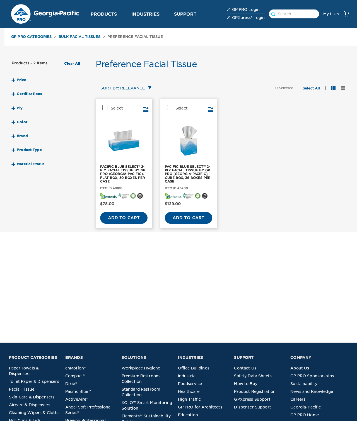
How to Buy (245, 383)
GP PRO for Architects (200, 407)
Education (188, 415)
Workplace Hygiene (141, 368)
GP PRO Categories (31, 36)
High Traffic (189, 399)
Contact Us (245, 368)
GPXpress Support (252, 399)
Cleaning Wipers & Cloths (34, 412)
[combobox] (125, 88)
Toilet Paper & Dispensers (34, 381)
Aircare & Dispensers (29, 405)
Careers (297, 399)
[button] (120, 13)
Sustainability (303, 383)
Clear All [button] (72, 63)
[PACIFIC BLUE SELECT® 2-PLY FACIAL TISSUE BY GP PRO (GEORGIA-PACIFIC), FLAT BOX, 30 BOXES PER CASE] (124, 141)
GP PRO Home (304, 415)
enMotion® (75, 368)
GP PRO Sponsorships (312, 376)
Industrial (187, 376)
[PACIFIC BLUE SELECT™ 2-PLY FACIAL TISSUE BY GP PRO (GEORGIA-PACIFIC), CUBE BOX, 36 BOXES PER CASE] (188, 141)
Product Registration (255, 391)
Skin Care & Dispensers (31, 397)
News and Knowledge (311, 391)
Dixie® (71, 383)
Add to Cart (124, 217)
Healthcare (189, 391)
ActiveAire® (76, 399)
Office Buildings (193, 368)
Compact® (75, 376)
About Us (299, 368)
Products (104, 14)
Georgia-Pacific (305, 407)
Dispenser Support (252, 407)
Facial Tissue (21, 389)
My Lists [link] (331, 14)
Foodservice (190, 383)
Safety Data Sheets (253, 376)
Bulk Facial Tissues (80, 36)
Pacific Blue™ (78, 391)
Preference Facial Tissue (135, 36)
